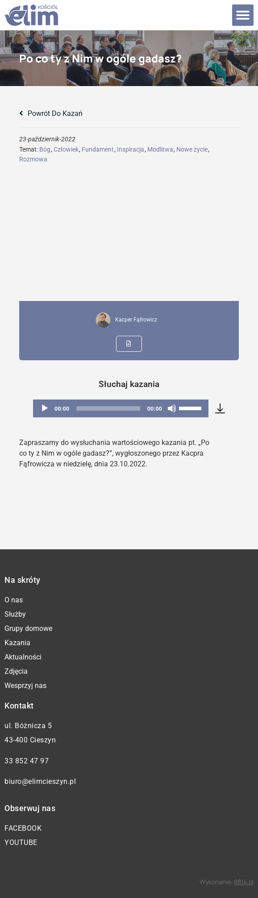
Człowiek (66, 149)
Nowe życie (192, 149)
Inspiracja (130, 149)
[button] (243, 15)
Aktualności (23, 657)
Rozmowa (33, 159)
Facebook (23, 828)
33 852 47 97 (26, 761)
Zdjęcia (16, 671)
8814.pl (244, 881)
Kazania (17, 642)
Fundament (98, 149)
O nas (13, 600)
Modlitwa (160, 149)
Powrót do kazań (51, 113)
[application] (120, 408)
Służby (15, 614)
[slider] (108, 408)
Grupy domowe (28, 628)
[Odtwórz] (44, 408)
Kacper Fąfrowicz (136, 320)
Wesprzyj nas (25, 685)
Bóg (44, 149)
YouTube (20, 842)
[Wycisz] (171, 408)
